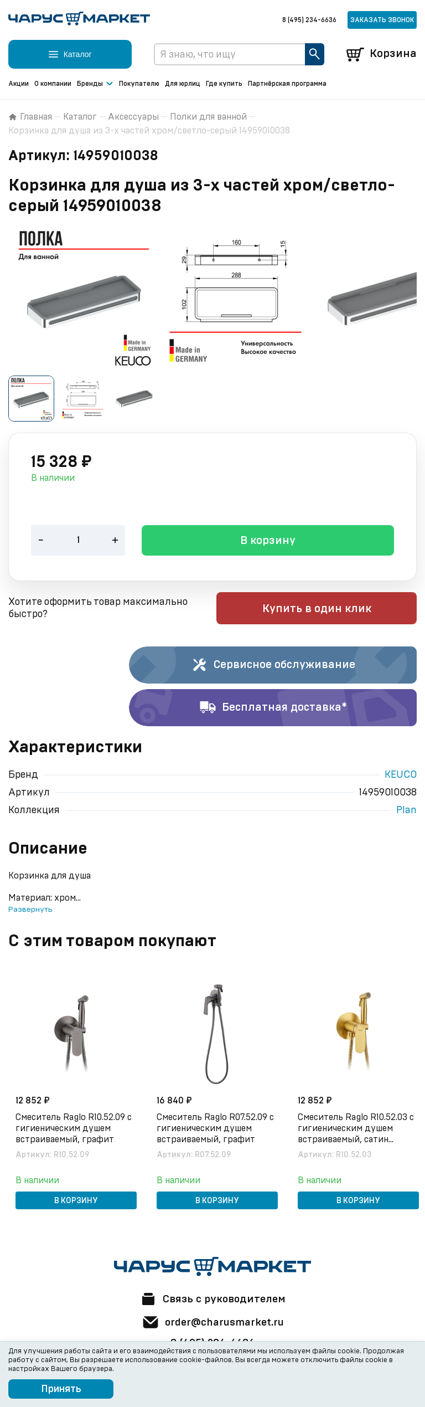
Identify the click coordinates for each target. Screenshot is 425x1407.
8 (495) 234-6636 (309, 20)
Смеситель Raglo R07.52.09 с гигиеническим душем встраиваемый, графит (217, 1127)
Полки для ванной (208, 116)
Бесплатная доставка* (273, 708)
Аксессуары (133, 116)
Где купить (224, 83)
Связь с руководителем (212, 1298)
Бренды (95, 84)
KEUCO (401, 775)
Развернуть (30, 910)
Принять (61, 1389)
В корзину (268, 541)
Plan (406, 811)
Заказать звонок (382, 20)
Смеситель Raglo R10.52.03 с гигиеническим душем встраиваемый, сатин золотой (357, 1128)
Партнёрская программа (287, 83)
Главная (30, 116)
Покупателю (139, 83)
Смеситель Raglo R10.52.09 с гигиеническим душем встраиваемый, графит (75, 1127)
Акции (18, 83)
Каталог (80, 116)
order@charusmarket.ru (213, 1321)
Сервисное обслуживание (273, 666)
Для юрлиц (182, 83)
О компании (52, 83)
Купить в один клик (346, 609)
